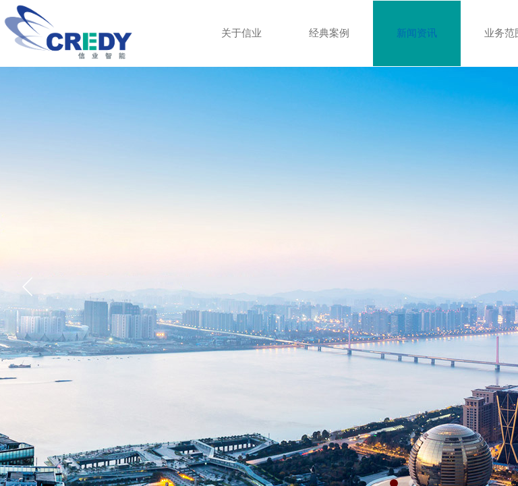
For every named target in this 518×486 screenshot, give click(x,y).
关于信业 (241, 33)
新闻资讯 (417, 33)
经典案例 (329, 33)
